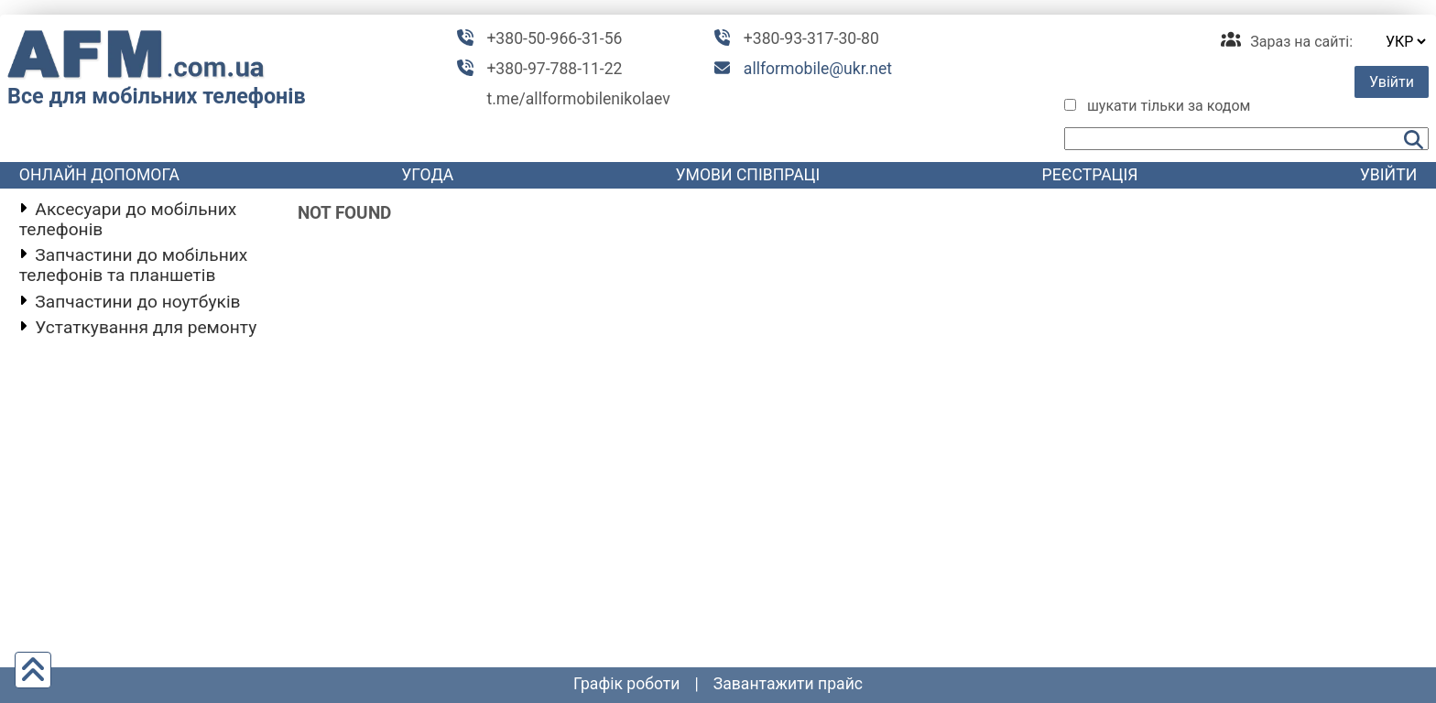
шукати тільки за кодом (1169, 105)
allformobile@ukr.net (818, 68)
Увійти (1391, 82)
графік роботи (626, 684)
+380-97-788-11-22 (554, 68)
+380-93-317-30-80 (811, 38)
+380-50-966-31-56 (554, 38)
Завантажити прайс (788, 684)
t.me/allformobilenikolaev (577, 99)
